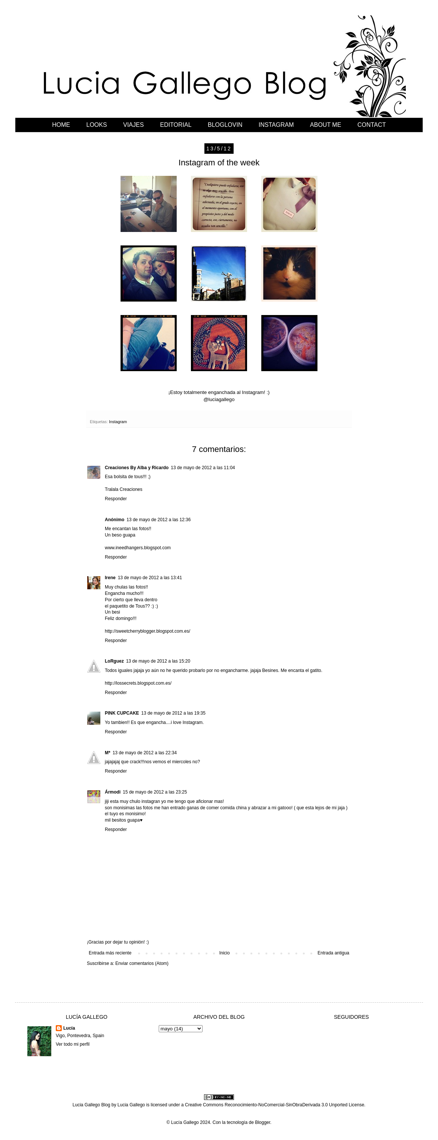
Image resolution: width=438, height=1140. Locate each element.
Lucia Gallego (131, 1104)
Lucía (69, 1028)
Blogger (262, 1122)
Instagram (118, 421)
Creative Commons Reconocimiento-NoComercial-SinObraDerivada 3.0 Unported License (274, 1104)
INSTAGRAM (276, 125)
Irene (110, 577)
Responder (116, 498)
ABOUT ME (325, 125)
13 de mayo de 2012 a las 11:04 (203, 467)
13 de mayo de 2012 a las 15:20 (158, 661)
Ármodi (113, 792)
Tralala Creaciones (123, 489)
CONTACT (372, 125)
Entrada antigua (333, 953)
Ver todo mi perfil (72, 1044)
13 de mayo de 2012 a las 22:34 (145, 752)
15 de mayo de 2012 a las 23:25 (155, 792)
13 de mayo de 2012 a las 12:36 (159, 519)
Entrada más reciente (110, 953)
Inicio (224, 953)
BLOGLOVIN (225, 125)
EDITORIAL (175, 125)
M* (107, 752)
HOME (61, 125)
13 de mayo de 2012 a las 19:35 (173, 713)
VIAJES (133, 125)
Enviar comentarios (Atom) (141, 963)
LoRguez (114, 661)
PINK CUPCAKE (122, 713)
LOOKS (96, 125)
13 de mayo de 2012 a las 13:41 (150, 577)
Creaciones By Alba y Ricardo (136, 467)
